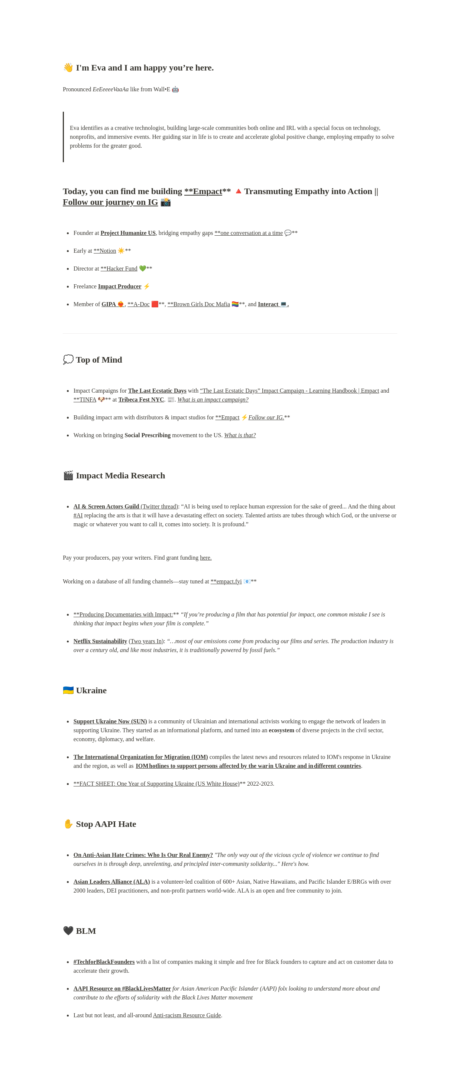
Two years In (146, 641)
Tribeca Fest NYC (141, 399)
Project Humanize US (128, 233)
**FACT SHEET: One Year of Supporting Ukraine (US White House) (157, 783)
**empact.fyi (226, 581)
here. (206, 557)
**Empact (203, 191)
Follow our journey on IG (110, 202)
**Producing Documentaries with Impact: (123, 614)
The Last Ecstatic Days (157, 390)
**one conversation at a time (248, 233)
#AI (78, 515)
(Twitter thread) (126, 506)
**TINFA (85, 399)
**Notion (105, 251)
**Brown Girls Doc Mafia (199, 304)
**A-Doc (138, 304)
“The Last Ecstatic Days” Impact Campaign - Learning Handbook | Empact (289, 390)
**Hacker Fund (119, 268)
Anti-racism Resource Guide (187, 1015)
